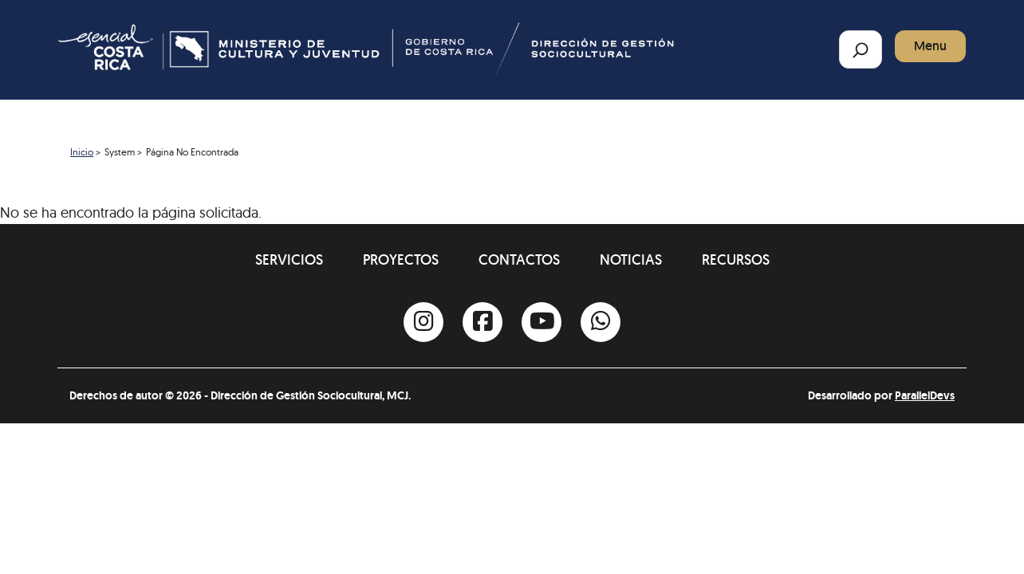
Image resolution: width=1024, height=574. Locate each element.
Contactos (519, 259)
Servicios (289, 259)
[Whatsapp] (600, 322)
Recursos (736, 259)
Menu (930, 45)
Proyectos (401, 259)
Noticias (631, 259)
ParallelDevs (925, 395)
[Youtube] (541, 322)
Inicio (81, 152)
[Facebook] (482, 322)
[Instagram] (423, 322)
